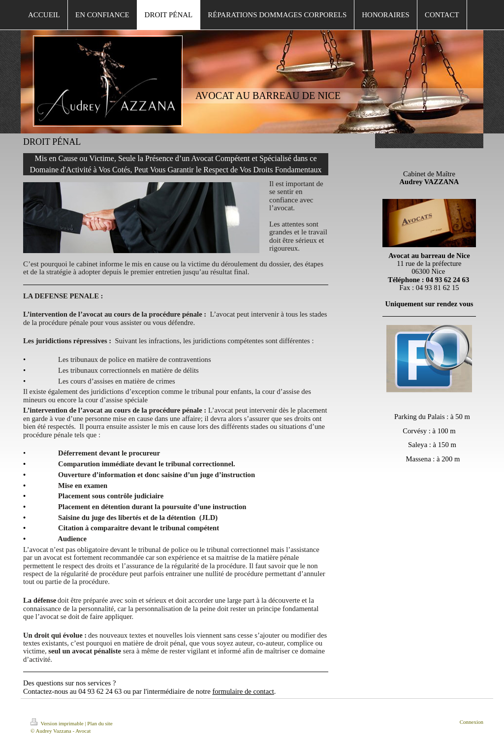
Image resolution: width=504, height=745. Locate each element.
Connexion (471, 722)
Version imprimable (58, 723)
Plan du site (99, 723)
